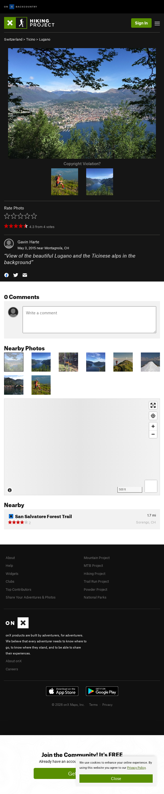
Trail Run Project (96, 581)
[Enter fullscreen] (153, 405)
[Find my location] (153, 416)
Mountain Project (97, 558)
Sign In (141, 22)
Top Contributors (18, 589)
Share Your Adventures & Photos (30, 597)
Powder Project (95, 589)
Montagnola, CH (56, 248)
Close (116, 778)
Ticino (30, 39)
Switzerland (13, 39)
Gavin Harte (28, 241)
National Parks (95, 597)
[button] (6, 275)
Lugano (44, 39)
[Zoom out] (153, 434)
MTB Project (93, 565)
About (10, 558)
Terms (93, 704)
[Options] (151, 486)
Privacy (107, 704)
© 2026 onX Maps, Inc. (68, 704)
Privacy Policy (136, 768)
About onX (14, 661)
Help (9, 565)
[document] (116, 771)
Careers (12, 669)
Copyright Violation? (82, 163)
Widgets (12, 573)
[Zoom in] (153, 426)
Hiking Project (94, 573)
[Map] (82, 447)
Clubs (10, 581)
